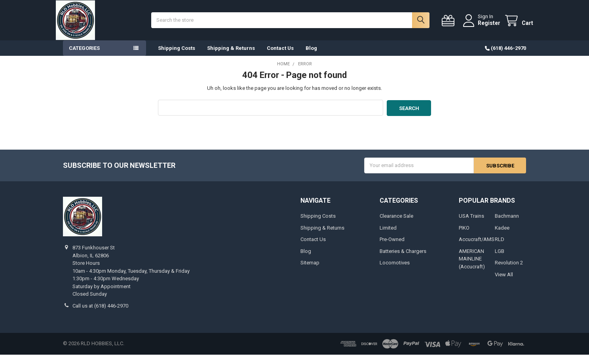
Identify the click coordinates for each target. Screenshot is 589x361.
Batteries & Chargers (403, 257)
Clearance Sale (396, 223)
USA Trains (471, 223)
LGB (499, 257)
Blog (311, 55)
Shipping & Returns (231, 55)
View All (504, 281)
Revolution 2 (509, 269)
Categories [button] (84, 55)
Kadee (502, 234)
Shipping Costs (176, 55)
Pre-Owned (392, 246)
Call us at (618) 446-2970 (100, 312)
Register (482, 26)
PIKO (464, 234)
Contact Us (280, 55)
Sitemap (309, 269)
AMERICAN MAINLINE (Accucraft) (472, 265)
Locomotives (395, 269)
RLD (499, 246)
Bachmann (507, 223)
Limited (388, 234)
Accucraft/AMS (476, 246)
